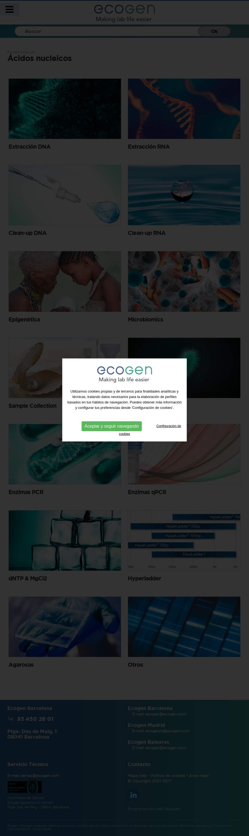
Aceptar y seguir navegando (111, 417)
